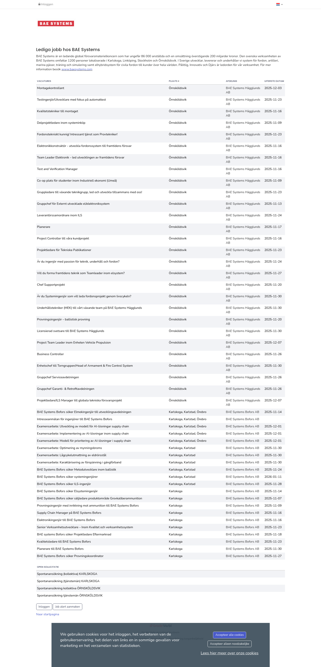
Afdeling (231, 81)
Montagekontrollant (50, 88)
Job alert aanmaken (67, 607)
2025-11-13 (273, 204)
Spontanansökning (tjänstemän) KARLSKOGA (68, 581)
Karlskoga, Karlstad (182, 448)
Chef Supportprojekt (51, 285)
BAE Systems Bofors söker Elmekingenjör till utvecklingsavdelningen (84, 412)
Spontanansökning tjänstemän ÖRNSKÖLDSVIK (70, 595)
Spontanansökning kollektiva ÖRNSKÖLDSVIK (69, 588)
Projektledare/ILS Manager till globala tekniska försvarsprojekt (79, 400)
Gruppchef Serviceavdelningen (58, 377)
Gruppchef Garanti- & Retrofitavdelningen (65, 389)
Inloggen (45, 4)
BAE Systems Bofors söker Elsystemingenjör (67, 491)
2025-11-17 (273, 227)
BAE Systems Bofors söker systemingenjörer (67, 477)
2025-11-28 (273, 484)
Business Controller (50, 354)
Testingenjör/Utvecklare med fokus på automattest (71, 100)
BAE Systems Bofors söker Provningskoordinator (70, 556)
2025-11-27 (273, 273)
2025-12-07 (273, 342)
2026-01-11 (273, 477)
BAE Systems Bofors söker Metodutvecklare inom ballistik (76, 470)
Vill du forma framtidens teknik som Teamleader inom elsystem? (81, 273)
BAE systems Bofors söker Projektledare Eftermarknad (74, 534)
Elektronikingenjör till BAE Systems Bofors (66, 520)
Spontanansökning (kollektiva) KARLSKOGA (67, 574)
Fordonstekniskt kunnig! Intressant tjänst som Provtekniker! (77, 134)
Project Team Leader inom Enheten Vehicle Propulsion (74, 342)
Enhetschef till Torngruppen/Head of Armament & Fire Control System (85, 366)
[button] (279, 4)
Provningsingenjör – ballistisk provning (63, 319)
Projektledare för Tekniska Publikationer (64, 250)
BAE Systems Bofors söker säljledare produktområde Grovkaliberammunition (89, 498)
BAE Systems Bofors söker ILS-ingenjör (64, 484)
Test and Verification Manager (57, 169)
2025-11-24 (273, 215)
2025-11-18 (273, 534)
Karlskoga (175, 491)
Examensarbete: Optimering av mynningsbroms (69, 448)
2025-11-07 (273, 498)
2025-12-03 (273, 88)
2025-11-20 (273, 285)
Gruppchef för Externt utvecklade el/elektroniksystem (73, 204)
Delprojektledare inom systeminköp (61, 123)
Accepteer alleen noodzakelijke (229, 644)
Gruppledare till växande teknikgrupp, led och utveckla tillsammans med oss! (89, 192)
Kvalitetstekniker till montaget (57, 111)
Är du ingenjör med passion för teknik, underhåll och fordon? (78, 262)
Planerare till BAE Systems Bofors (60, 549)
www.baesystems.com (77, 69)
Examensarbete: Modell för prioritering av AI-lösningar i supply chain (84, 441)
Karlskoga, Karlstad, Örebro (187, 412)
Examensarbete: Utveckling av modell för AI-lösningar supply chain (83, 426)
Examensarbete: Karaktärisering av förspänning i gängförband (79, 462)
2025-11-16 (273, 111)
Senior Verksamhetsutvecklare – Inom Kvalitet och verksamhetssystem (85, 527)
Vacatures (44, 81)
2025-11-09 (273, 123)
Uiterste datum (274, 81)
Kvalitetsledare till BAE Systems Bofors (64, 542)
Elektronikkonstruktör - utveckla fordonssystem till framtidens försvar (84, 146)
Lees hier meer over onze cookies (230, 653)
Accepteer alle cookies (229, 635)
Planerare (43, 227)
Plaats (173, 81)
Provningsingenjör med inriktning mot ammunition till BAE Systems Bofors (88, 506)
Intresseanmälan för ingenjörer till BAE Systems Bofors (74, 419)
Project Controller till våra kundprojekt (63, 238)
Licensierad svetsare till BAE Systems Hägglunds (70, 331)
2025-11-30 (273, 296)
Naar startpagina (47, 614)
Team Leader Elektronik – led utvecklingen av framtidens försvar (80, 157)
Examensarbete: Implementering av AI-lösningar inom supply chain (83, 433)
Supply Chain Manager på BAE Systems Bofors (69, 513)
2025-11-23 (273, 100)
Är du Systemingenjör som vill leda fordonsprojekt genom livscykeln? (84, 296)
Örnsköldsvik (178, 88)
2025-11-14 (273, 412)
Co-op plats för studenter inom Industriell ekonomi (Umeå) (77, 181)
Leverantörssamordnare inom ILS (59, 215)
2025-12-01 (273, 426)
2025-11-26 (273, 354)
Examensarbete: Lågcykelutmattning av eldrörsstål (71, 455)
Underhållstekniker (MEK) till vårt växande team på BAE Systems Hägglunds (89, 308)
